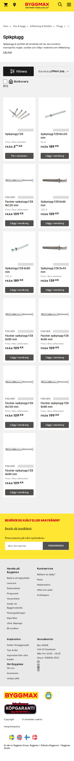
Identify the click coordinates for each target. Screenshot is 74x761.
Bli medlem (13, 628)
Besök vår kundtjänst (18, 528)
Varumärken (13, 598)
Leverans (11, 583)
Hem (5, 26)
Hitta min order (45, 589)
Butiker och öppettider (18, 578)
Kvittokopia (43, 595)
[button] (48, 696)
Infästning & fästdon (41, 26)
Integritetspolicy (12, 726)
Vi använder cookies (32, 719)
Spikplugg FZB (14, 134)
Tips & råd (12, 650)
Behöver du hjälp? (46, 574)
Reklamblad (13, 588)
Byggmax (34, 745)
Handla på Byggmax (13, 570)
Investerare (12, 673)
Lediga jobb (13, 678)
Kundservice (45, 568)
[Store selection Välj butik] (14, 5)
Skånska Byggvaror (50, 745)
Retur (40, 579)
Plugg (59, 26)
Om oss (10, 668)
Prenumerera (56, 545)
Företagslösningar (16, 612)
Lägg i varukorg (55, 155)
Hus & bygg (19, 26)
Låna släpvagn (14, 623)
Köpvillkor (12, 618)
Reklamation (43, 584)
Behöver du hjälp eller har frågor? (32, 520)
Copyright (9, 719)
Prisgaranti (12, 593)
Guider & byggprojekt (18, 645)
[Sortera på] (53, 71)
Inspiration (14, 639)
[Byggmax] (37, 6)
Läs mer (7, 52)
